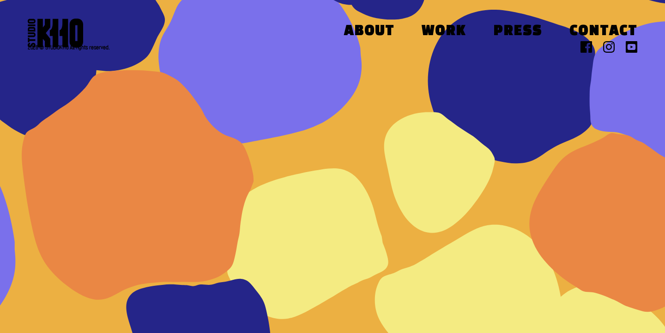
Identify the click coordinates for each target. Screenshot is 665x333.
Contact (603, 31)
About (369, 31)
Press (517, 31)
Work (444, 31)
